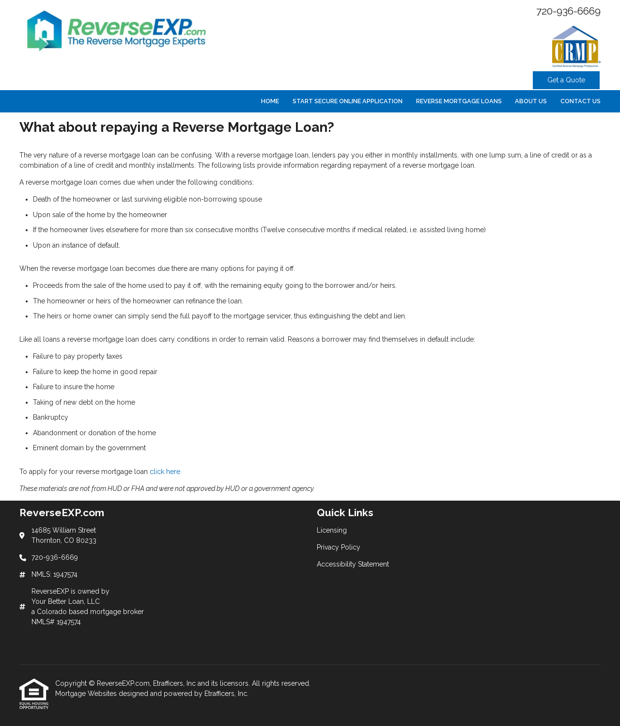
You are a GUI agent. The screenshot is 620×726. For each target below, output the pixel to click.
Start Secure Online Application (348, 101)
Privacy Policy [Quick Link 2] (338, 547)
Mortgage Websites (87, 693)
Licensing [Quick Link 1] (332, 530)
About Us (531, 101)
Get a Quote (566, 80)
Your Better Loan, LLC (65, 601)
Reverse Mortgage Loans (459, 101)
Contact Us (580, 101)
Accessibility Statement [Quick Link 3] (353, 564)
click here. (166, 471)
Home (270, 101)
